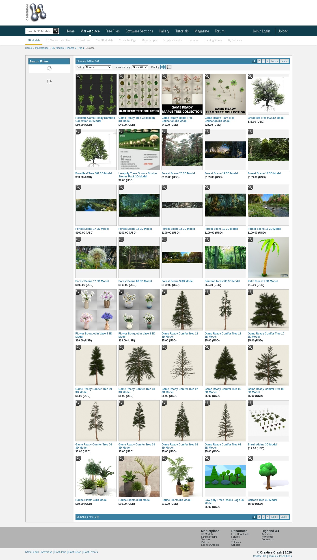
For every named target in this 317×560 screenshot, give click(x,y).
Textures (193, 40)
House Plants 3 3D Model (135, 500)
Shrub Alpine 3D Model (262, 444)
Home (70, 31)
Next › (274, 61)
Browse (90, 48)
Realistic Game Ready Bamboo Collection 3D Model (95, 119)
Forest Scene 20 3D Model (178, 173)
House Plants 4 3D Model (91, 500)
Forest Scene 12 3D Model (92, 281)
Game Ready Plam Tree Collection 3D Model (220, 119)
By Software (235, 40)
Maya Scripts (149, 40)
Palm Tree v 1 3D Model (263, 281)
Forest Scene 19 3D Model (221, 173)
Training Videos (213, 40)
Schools (235, 544)
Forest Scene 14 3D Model (135, 228)
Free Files (113, 31)
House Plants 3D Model (176, 500)
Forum (219, 31)
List (169, 67)
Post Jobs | (61, 552)
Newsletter (267, 536)
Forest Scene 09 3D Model (135, 281)
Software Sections (139, 31)
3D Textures (83, 40)
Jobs (234, 539)
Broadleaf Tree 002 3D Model (266, 117)
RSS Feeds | (33, 552)
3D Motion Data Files (58, 40)
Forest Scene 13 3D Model (221, 228)
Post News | (75, 552)
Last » (284, 61)
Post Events (90, 552)
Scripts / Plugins (173, 40)
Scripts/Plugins (209, 536)
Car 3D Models (104, 40)
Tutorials (182, 31)
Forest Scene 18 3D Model (264, 173)
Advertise (267, 534)
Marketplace (90, 31)
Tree (79, 48)
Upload (283, 31)
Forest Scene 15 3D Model (178, 228)
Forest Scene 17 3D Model (92, 228)
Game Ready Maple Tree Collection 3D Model (177, 119)
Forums (235, 536)
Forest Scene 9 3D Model (177, 281)
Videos (205, 542)
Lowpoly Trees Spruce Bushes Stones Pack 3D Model (138, 175)
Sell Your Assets (210, 544)
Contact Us (268, 539)
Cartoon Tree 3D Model (262, 500)
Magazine (201, 31)
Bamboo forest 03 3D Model (222, 281)
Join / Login (261, 31)
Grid (163, 67)
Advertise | (47, 552)
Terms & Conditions (280, 556)
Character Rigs (127, 40)
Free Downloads (240, 534)
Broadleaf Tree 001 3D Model (93, 173)
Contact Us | (261, 556)
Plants (70, 48)
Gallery (164, 31)
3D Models (34, 40)
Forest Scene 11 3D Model (264, 228)
